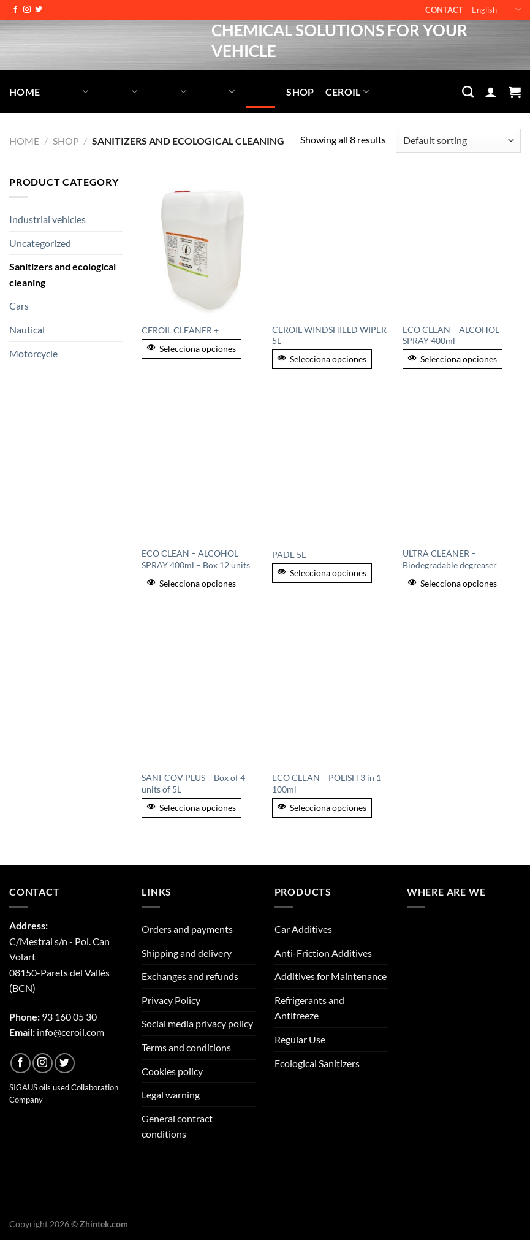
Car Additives (303, 929)
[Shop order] (458, 141)
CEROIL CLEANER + (180, 330)
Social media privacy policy (197, 1023)
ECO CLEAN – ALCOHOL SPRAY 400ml (451, 335)
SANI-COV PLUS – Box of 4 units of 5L (193, 783)
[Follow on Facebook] (15, 10)
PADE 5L (289, 554)
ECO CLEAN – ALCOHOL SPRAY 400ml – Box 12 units (196, 559)
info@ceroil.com (70, 1032)
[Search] (468, 91)
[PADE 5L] (331, 469)
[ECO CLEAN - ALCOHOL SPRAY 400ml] (462, 245)
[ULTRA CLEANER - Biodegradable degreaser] (462, 469)
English (496, 9)
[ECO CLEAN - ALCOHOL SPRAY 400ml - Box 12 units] (201, 469)
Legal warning (171, 1094)
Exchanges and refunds (190, 976)
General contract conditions (177, 1126)
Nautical (27, 329)
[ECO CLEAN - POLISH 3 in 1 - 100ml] (331, 693)
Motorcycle (33, 353)
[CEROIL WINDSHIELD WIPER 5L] (331, 245)
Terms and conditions (186, 1047)
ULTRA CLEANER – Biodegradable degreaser (450, 559)
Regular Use (299, 1039)
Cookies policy (172, 1071)
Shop (300, 91)
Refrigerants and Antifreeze (309, 1008)
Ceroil (347, 91)
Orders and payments (187, 929)
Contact (444, 10)
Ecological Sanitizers (317, 1063)
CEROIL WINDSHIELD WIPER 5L (329, 335)
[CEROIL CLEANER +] (201, 245)
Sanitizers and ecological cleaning (62, 274)
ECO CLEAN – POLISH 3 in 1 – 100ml (330, 783)
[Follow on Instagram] (27, 10)
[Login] (491, 91)
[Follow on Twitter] (38, 10)
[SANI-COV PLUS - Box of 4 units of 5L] (201, 693)
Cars (19, 305)
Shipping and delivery (187, 953)
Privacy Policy (171, 1000)
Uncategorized (40, 243)
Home (24, 91)
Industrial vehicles (47, 219)
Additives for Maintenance (330, 976)
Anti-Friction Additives (323, 953)
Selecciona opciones (191, 348)
